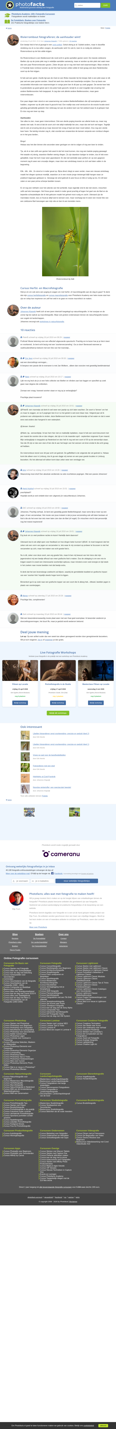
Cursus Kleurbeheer (48, 985)
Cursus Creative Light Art (86, 1044)
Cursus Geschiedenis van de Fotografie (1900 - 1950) (16, 984)
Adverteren (63, 946)
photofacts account (35, 1197)
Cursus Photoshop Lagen (14, 1036)
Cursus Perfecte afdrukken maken (54, 1155)
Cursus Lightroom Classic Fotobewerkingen (86, 986)
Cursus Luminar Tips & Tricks (52, 1025)
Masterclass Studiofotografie (51, 1103)
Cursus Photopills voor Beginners (17, 1151)
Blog (15, 934)
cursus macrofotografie (58, 295)
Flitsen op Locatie (20, 684)
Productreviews (46, 1164)
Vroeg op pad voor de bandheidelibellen (49, 755)
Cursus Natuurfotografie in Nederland (19, 1087)
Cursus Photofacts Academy (51, 1176)
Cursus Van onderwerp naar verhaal (91, 1028)
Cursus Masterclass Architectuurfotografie (49, 982)
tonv (24, 470)
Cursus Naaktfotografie (13, 1120)
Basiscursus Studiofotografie (52, 1109)
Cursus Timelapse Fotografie (52, 1006)
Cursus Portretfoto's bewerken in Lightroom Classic (89, 973)
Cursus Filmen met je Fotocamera (90, 1133)
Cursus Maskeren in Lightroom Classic (92, 970)
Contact (64, 938)
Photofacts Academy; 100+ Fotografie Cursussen (33, 14)
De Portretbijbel (39, 938)
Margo (25, 596)
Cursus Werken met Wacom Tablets (54, 1151)
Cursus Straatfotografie (49, 972)
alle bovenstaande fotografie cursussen (55, 1187)
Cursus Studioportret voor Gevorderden (50, 1106)
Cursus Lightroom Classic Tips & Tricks (92, 983)
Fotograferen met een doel (44, 766)
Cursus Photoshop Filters (14, 1055)
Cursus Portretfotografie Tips (15, 1103)
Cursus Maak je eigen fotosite (52, 1166)
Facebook (56, 874)
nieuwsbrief (48, 1197)
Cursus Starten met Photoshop (16, 1023)
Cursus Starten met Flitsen (15, 1105)
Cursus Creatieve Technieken (88, 1023)
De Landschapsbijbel (39, 942)
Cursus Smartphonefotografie (52, 1001)
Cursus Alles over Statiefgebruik (17, 996)
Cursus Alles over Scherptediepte (17, 971)
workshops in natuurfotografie (52, 322)
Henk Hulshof (28, 489)
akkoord (103, 1426)
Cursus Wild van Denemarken (16, 1093)
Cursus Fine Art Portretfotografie (17, 1126)
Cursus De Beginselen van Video (90, 1135)
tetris (78, 1197)
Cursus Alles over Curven (14, 1061)
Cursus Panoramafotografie (51, 993)
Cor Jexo (28, 358)
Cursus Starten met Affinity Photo (53, 1162)
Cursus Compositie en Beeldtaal (17, 987)
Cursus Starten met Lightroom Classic (92, 968)
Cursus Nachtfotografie (49, 995)
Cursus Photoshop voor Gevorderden (19, 1032)
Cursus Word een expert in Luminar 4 (55, 1030)
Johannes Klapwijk (50, 41)
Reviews (15, 938)
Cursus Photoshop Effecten (15, 1069)
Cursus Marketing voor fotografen (54, 1133)
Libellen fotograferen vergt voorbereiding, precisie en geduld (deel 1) (61, 744)
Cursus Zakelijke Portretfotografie (17, 1122)
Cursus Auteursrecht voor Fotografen (55, 1160)
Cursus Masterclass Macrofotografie (19, 1081)
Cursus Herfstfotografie (13, 1083)
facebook (58, 1197)
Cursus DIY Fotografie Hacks (52, 1014)
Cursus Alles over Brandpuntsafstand (19, 991)
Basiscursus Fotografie (13, 989)
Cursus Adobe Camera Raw (15, 1034)
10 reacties (73, 41)
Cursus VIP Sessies (48, 1168)
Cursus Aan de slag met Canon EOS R (20, 993)
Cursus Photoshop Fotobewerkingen (19, 1059)
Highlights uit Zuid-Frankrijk (44, 777)
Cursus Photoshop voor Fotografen (18, 1028)
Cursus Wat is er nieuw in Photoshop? (19, 1067)
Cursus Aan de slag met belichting (18, 973)
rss (65, 1197)
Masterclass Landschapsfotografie (54, 1079)
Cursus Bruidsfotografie (86, 1103)
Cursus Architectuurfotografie (52, 970)
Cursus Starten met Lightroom (88, 966)
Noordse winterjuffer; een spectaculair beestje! (52, 787)
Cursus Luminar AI (47, 1028)
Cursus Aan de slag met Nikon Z (17, 998)
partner (71, 1197)
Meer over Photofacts (38, 927)
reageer (67, 337)
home (10, 28)
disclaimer (73, 1202)
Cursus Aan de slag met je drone (53, 1157)
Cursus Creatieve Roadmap (87, 1030)
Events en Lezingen (48, 1174)
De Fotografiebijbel (39, 946)
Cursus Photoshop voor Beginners (18, 1025)
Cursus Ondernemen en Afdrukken (54, 1135)
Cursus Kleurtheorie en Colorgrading (19, 1030)
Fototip (107, 28)
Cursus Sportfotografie (49, 979)
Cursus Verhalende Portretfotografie (18, 1114)
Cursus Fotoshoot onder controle (17, 1111)
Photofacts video (15, 942)
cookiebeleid (89, 1426)
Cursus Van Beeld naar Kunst (88, 1025)
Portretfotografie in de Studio (58, 684)
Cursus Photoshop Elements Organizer (20, 1050)
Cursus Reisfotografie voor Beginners (55, 968)
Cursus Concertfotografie (50, 966)
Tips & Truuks (15, 950)
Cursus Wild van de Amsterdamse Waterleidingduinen (18, 1090)
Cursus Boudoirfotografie (14, 1107)
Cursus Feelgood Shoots (14, 1124)
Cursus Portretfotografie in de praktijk (19, 1109)
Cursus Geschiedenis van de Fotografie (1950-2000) (16, 1001)
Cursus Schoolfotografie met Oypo (54, 1138)
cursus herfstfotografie (36, 295)
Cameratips (8, 979)
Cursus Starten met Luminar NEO (54, 1023)
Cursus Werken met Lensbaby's (89, 1032)
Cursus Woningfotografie (14, 1135)
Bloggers (63, 942)
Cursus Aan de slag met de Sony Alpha (56, 1008)
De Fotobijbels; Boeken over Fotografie (28, 20)
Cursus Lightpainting (84, 1042)
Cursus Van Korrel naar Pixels (52, 1004)
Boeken (15, 946)
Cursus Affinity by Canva (14, 1155)
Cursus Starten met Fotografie (16, 968)
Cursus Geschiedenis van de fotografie (20, 981)
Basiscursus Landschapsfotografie (54, 1081)
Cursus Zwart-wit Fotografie (87, 1038)
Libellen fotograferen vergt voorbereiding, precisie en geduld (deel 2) (61, 734)
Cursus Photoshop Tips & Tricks (17, 1057)
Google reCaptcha (87, 874)
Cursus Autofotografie (13, 1133)
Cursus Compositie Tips (50, 1010)
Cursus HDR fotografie (49, 991)
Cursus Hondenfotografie (86, 1079)
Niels (27, 377)
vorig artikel (57, 45)
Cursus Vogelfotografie (85, 1077)
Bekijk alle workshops (58, 713)
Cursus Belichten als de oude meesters (56, 1111)
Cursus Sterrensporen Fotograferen (54, 1087)
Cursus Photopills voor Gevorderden (19, 1153)
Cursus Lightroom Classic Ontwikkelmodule (86, 980)
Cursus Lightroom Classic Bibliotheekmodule (86, 994)
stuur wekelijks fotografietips (77, 881)
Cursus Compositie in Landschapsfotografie (49, 1090)
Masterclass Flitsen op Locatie (95, 684)
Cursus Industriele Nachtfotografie (54, 1012)
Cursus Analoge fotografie (87, 1040)
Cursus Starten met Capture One (53, 1153)
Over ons (63, 934)
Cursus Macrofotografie (13, 1085)
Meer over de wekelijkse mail (18, 874)
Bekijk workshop (20, 703)
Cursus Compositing (12, 1053)
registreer (49, 640)
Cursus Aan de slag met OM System (55, 1016)
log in (40, 640)
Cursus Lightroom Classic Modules (90, 976)
